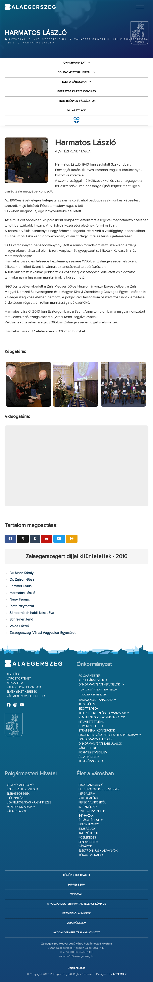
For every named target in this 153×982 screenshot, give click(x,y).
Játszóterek (88, 833)
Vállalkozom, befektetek (26, 696)
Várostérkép (88, 748)
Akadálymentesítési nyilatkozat (76, 932)
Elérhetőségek (18, 793)
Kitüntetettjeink (50, 39)
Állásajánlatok (91, 820)
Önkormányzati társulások (100, 743)
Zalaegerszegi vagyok (24, 687)
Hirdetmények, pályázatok (76, 101)
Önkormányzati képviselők (99, 684)
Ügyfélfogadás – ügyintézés (29, 802)
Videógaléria (88, 798)
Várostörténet (19, 678)
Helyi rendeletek (90, 726)
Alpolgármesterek (92, 680)
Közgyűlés (86, 704)
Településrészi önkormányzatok (103, 713)
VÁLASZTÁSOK (76, 110)
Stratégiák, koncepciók (96, 730)
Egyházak (86, 815)
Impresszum (76, 884)
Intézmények (87, 806)
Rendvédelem (88, 842)
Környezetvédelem (92, 752)
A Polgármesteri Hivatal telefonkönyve (76, 903)
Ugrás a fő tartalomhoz (138, 2)
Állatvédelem (88, 756)
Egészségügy (88, 824)
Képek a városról (92, 802)
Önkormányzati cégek (95, 739)
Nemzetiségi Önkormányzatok (101, 717)
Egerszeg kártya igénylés (76, 91)
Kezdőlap (15, 39)
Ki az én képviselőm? (93, 694)
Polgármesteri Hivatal (74, 72)
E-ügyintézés (16, 798)
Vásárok (85, 846)
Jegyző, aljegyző (20, 785)
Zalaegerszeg (30, 7)
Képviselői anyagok (76, 913)
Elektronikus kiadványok (98, 850)
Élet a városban (74, 82)
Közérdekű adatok (21, 806)
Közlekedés (87, 837)
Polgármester (89, 675)
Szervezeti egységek (22, 789)
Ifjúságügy (87, 828)
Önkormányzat (74, 62)
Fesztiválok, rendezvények (99, 789)
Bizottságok (88, 708)
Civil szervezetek (91, 811)
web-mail (76, 894)
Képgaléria (15, 683)
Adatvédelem (76, 923)
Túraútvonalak (90, 855)
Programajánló (91, 785)
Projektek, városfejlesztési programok (109, 735)
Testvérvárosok (91, 761)
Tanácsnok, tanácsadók (97, 699)
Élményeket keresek (22, 691)
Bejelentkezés (76, 968)
